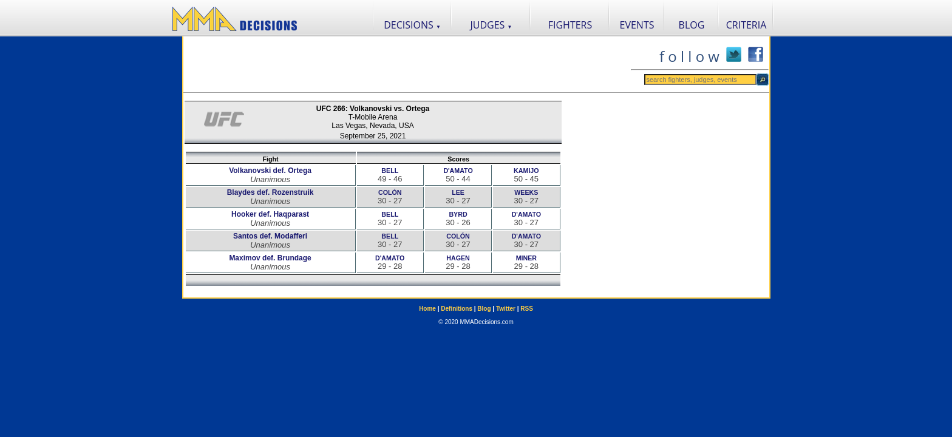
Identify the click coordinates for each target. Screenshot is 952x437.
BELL (389, 170)
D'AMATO (457, 170)
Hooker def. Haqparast (270, 214)
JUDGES (491, 25)
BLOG (692, 25)
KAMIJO (526, 170)
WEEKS (526, 192)
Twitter (505, 308)
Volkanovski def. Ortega (270, 170)
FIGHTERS (570, 25)
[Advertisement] (407, 64)
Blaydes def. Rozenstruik (270, 192)
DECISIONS (412, 25)
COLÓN (389, 192)
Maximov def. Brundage (270, 258)
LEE (458, 192)
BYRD (458, 214)
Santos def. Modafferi (270, 236)
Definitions (456, 308)
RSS (526, 308)
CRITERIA (746, 25)
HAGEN (457, 258)
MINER (526, 258)
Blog (484, 308)
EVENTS (637, 25)
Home (427, 308)
